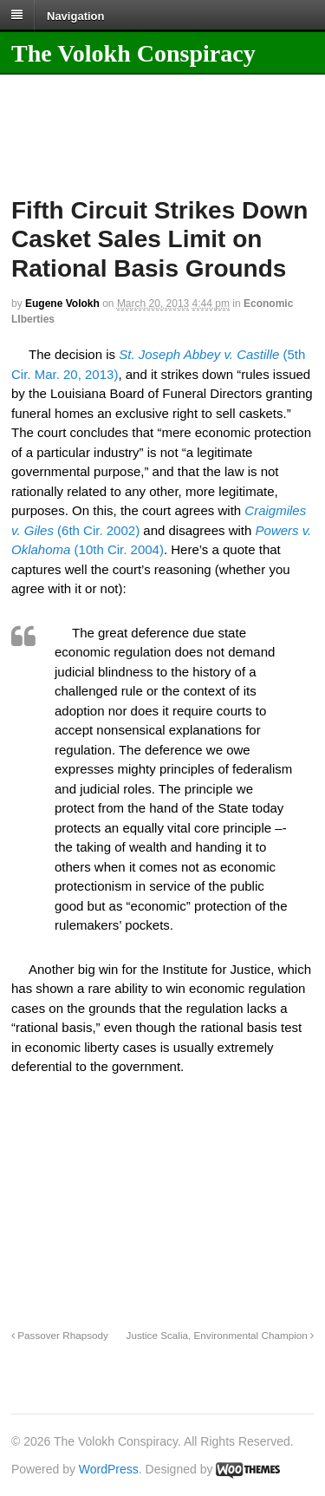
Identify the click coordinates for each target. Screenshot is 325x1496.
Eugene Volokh (62, 303)
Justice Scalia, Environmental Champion (220, 1335)
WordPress (109, 1469)
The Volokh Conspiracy (133, 53)
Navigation (75, 15)
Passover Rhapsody (59, 1335)
